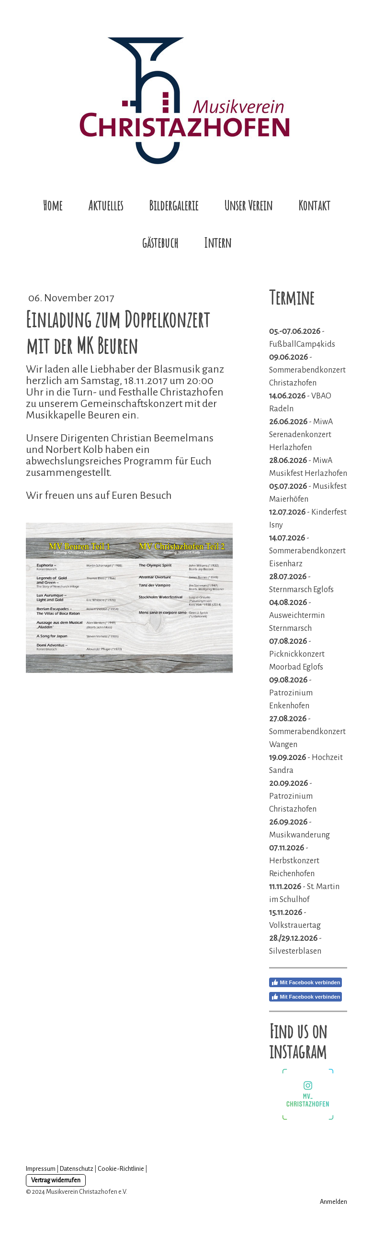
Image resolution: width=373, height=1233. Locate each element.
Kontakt (314, 205)
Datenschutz (76, 1168)
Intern (217, 242)
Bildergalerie (173, 205)
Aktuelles (105, 205)
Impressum (41, 1168)
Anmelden (333, 1201)
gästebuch (160, 242)
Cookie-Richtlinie (121, 1168)
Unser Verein (248, 205)
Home (52, 205)
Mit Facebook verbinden (305, 982)
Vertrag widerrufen (55, 1180)
